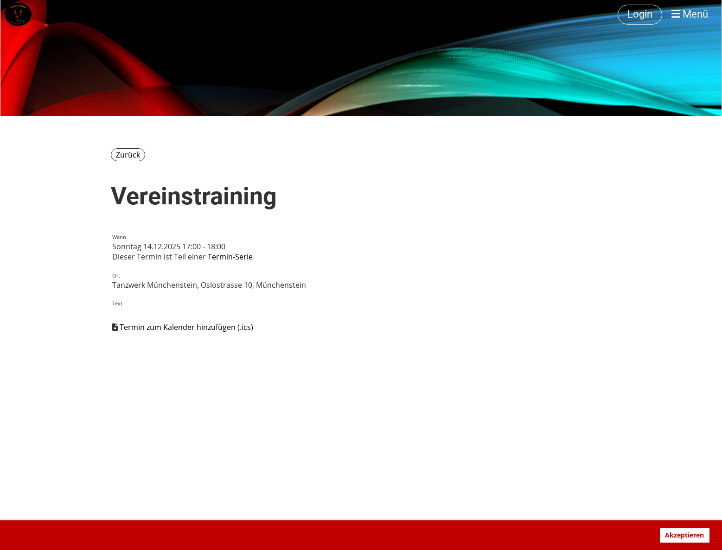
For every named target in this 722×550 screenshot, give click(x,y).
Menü (689, 14)
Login (639, 14)
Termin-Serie (230, 257)
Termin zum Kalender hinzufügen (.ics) (186, 327)
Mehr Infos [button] (55, 535)
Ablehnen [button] (634, 535)
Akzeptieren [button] (684, 535)
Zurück (128, 155)
